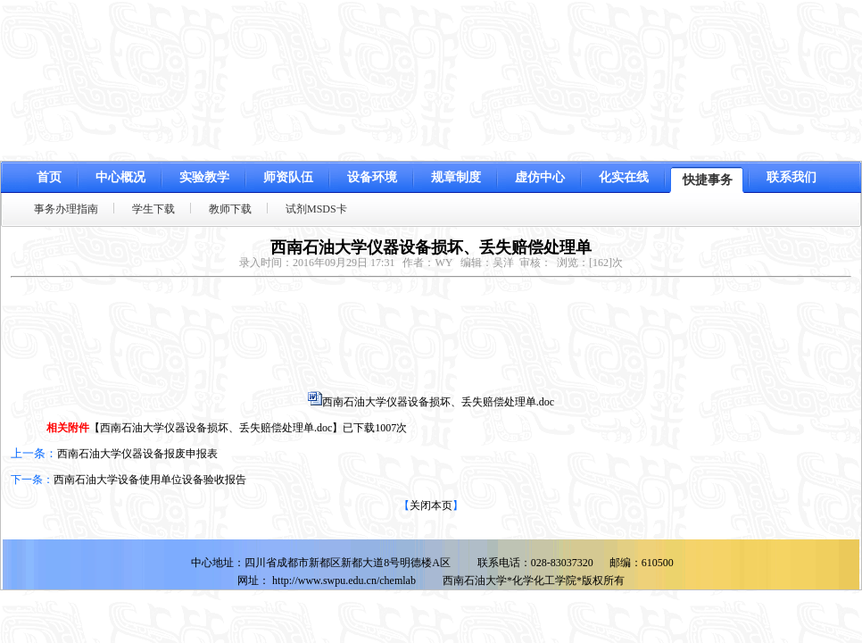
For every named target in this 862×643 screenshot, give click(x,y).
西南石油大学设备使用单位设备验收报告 (150, 479)
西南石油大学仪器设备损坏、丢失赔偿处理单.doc (438, 402)
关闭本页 (431, 505)
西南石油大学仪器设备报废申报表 (137, 453)
